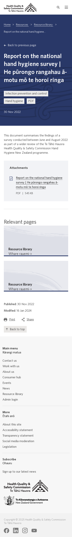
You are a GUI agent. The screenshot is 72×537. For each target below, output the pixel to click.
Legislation (9, 446)
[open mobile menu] (66, 7)
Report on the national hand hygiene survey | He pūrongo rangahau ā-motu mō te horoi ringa (39, 182)
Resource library (43, 24)
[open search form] (58, 7)
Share (30, 320)
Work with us (10, 366)
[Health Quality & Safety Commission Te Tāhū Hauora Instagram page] (25, 530)
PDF (31, 101)
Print (12, 320)
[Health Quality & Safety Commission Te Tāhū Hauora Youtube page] (34, 531)
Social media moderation (18, 441)
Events (6, 382)
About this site (11, 424)
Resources (22, 24)
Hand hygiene (14, 101)
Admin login (10, 399)
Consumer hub (11, 377)
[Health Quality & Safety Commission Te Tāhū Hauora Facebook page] (6, 530)
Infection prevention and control (26, 93)
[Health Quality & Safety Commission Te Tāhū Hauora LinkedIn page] (15, 530)
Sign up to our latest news (19, 471)
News (6, 388)
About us (8, 371)
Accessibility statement (17, 430)
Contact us (9, 360)
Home (7, 24)
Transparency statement (18, 435)
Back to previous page (22, 45)
